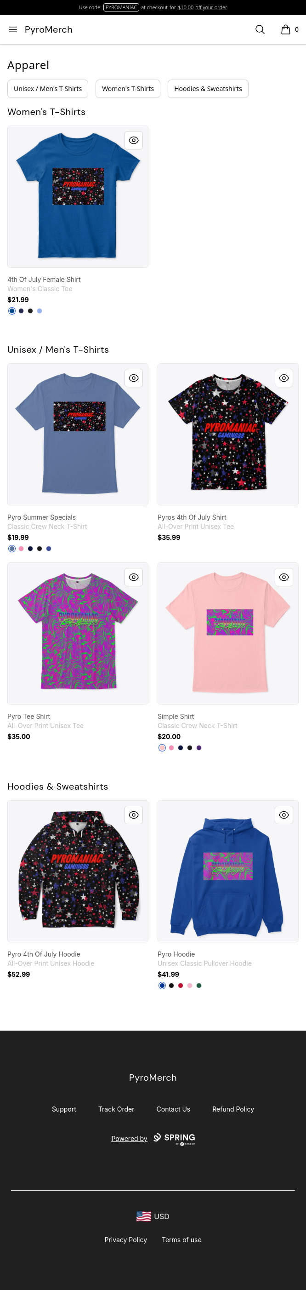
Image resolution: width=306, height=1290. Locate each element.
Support (64, 1109)
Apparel (28, 64)
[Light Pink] (190, 985)
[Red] (180, 985)
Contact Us (174, 1109)
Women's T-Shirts (128, 88)
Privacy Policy (125, 1240)
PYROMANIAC (121, 7)
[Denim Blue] (12, 548)
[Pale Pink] (162, 748)
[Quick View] (134, 140)
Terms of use (182, 1240)
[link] (78, 196)
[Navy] (21, 311)
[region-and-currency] (153, 1216)
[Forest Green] (199, 985)
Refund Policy (233, 1109)
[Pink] (21, 548)
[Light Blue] (39, 311)
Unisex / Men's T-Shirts (48, 88)
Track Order (116, 1109)
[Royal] (12, 311)
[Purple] (199, 748)
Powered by (152, 1139)
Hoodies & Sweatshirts (208, 88)
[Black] (30, 311)
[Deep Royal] (48, 548)
